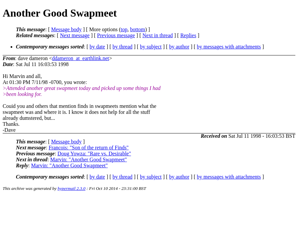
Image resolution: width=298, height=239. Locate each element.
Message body (66, 29)
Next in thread (158, 35)
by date (97, 46)
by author (179, 46)
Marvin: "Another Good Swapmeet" (88, 159)
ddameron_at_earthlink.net (80, 58)
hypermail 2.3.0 (72, 188)
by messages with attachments (229, 46)
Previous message (116, 35)
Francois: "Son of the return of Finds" (89, 147)
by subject (150, 46)
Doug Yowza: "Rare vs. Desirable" (94, 153)
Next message (74, 35)
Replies (188, 35)
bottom (137, 29)
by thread (123, 46)
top (124, 29)
